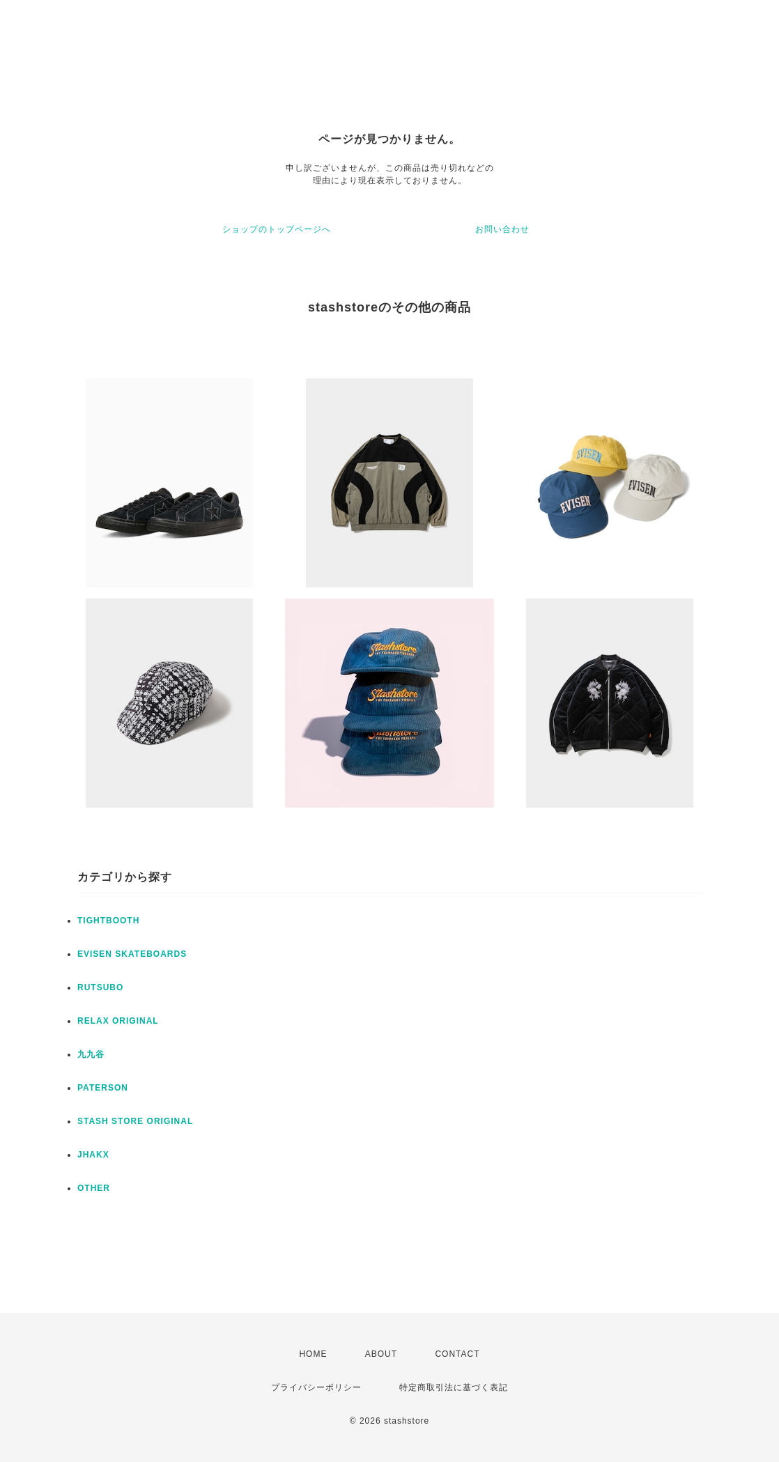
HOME (313, 1354)
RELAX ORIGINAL (118, 1021)
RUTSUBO (100, 987)
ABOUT (381, 1354)
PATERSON (102, 1088)
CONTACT (457, 1354)
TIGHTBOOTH (108, 920)
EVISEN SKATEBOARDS (132, 954)
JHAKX (93, 1155)
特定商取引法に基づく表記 (453, 1387)
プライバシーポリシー (316, 1387)
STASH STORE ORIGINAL (135, 1121)
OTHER (93, 1188)
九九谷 (91, 1054)
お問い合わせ (502, 229)
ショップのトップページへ (276, 229)
